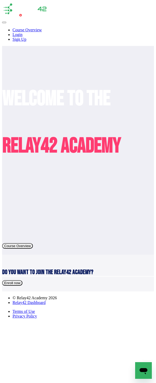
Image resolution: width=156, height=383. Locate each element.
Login (17, 34)
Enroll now (12, 283)
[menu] (78, 35)
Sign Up (19, 39)
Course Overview (27, 30)
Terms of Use (24, 311)
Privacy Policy (25, 316)
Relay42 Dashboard (29, 302)
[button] (4, 22)
